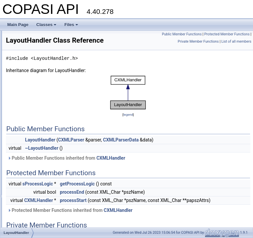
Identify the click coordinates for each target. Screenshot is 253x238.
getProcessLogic (159, 193)
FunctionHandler (36, 52)
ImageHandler (34, 88)
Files (71, 24)
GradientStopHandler (40, 59)
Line (25, 139)
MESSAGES (33, 226)
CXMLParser (153, 149)
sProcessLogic (120, 193)
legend (169, 124)
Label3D (29, 125)
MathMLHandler (36, 219)
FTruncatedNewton (38, 37)
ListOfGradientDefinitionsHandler (50, 197)
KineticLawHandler (38, 117)
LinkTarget (31, 183)
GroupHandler (34, 66)
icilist (26, 81)
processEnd (154, 201)
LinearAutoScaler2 (38, 146)
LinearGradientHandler (42, 154)
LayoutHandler (34, 132)
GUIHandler (32, 74)
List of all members (236, 49)
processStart (155, 209)
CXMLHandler (193, 167)
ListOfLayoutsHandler (41, 212)
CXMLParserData (203, 149)
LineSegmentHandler (40, 176)
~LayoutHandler (124, 157)
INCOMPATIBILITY (38, 96)
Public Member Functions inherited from (149, 167)
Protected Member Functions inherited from (152, 226)
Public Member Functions (230, 34)
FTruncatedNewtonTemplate (46, 45)
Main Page (17, 24)
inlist (26, 110)
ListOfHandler (34, 205)
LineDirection (33, 161)
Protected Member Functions (227, 41)
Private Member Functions (198, 49)
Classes (46, 24)
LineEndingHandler (38, 168)
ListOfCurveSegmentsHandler (48, 190)
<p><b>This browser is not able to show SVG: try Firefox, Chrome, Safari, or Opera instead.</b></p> (169, 101)
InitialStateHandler (38, 103)
